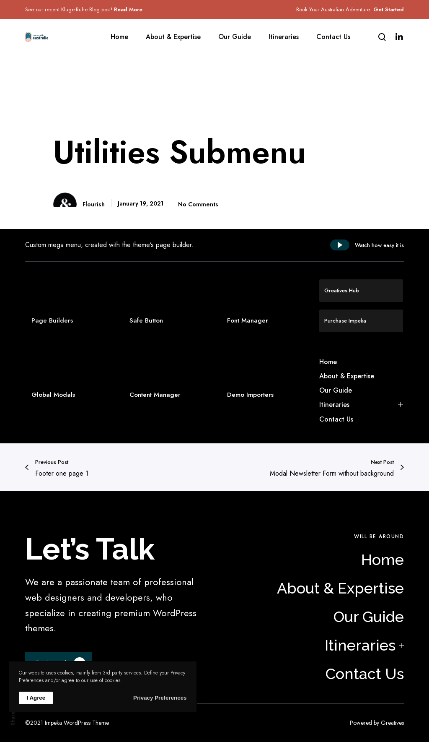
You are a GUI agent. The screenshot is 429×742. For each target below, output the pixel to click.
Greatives (392, 723)
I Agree (35, 698)
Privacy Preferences (159, 698)
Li (13, 653)
